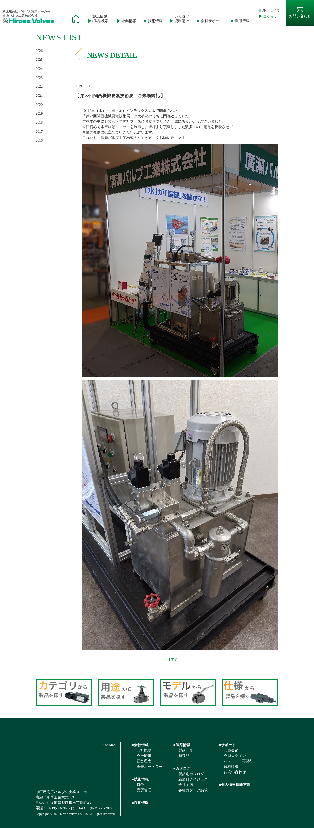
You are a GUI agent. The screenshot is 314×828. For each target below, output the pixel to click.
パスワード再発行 (238, 761)
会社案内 (185, 785)
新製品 (183, 756)
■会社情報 (140, 745)
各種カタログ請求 (193, 790)
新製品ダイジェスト (194, 779)
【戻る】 (174, 660)
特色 (140, 785)
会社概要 (144, 750)
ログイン (270, 17)
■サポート (227, 745)
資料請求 (231, 766)
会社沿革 (144, 756)
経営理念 (144, 761)
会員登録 (231, 750)
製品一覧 (185, 750)
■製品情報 (181, 745)
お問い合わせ (300, 12)
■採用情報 (140, 803)
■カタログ (181, 768)
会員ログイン (235, 756)
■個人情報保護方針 (234, 785)
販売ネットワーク (151, 766)
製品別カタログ (191, 774)
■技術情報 (140, 779)
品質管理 (144, 790)
